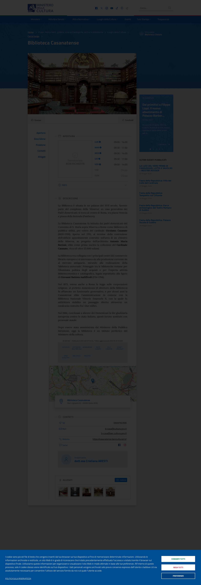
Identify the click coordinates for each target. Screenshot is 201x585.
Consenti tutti (178, 558)
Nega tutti (178, 567)
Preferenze (178, 576)
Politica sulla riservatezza (18, 578)
